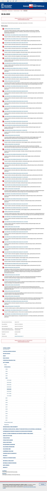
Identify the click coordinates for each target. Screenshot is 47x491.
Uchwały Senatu (16, 10)
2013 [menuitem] (7, 415)
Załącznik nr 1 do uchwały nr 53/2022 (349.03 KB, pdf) (15, 301)
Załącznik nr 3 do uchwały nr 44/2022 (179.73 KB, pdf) (15, 159)
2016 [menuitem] (7, 409)
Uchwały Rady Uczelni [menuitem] (8, 422)
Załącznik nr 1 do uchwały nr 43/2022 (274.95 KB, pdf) (15, 140)
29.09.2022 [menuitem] (9, 391)
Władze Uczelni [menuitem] (6, 353)
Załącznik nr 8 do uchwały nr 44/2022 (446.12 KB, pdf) (15, 181)
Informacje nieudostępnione (9, 462)
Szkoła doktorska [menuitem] (7, 442)
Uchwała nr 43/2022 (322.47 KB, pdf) (11, 135)
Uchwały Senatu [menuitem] (7, 366)
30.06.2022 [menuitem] (9, 389)
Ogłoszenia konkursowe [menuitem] (8, 446)
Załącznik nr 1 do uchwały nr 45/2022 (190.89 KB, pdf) (15, 194)
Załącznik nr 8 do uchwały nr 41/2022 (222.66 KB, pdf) (15, 63)
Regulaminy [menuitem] (6, 424)
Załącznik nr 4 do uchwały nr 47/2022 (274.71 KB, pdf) (15, 247)
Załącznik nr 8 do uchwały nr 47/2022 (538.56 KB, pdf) (15, 263)
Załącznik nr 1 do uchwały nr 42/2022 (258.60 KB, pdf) (15, 106)
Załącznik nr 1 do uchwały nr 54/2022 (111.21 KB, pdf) (15, 310)
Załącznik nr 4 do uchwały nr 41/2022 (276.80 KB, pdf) (15, 46)
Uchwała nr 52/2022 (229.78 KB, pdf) (11, 291)
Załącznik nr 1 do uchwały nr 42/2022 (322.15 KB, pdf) (15, 86)
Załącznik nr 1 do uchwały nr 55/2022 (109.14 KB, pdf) (15, 314)
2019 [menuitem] (7, 402)
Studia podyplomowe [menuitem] (8, 440)
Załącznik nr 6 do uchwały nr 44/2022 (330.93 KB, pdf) (15, 173)
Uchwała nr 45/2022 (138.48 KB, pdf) (11, 189)
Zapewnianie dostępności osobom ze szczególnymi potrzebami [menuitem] (17, 431)
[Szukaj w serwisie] (44, 1)
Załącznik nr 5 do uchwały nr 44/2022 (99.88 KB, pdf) (14, 168)
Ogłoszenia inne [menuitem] (7, 448)
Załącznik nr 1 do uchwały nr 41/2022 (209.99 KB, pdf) (15, 35)
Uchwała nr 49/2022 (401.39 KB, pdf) (11, 275)
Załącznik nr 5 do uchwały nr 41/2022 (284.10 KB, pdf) (15, 50)
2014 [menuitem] (7, 413)
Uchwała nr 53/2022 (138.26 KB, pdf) (11, 296)
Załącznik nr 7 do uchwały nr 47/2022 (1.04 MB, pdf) (14, 260)
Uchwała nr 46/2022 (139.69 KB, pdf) (11, 212)
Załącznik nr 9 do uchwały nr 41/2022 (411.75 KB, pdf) (15, 68)
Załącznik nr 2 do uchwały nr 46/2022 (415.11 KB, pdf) (15, 222)
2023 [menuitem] (7, 375)
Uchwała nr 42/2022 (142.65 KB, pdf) (11, 81)
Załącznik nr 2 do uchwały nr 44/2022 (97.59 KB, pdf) (14, 154)
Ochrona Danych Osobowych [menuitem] (9, 453)
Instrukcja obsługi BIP (8, 460)
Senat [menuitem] (24, 356)
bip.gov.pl (4, 473)
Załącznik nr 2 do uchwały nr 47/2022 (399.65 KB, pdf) (15, 237)
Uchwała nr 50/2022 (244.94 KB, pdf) (11, 280)
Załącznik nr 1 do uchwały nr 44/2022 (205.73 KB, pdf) (15, 149)
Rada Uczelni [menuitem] (6, 358)
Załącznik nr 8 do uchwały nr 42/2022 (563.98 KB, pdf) (15, 125)
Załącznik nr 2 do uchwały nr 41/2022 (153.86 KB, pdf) (15, 39)
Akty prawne (10, 10)
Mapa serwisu (6, 465)
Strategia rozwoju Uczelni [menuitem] (9, 351)
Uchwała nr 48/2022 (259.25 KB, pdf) (11, 267)
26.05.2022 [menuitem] (9, 386)
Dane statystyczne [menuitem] (7, 435)
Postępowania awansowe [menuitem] (9, 444)
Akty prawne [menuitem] (6, 362)
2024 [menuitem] (7, 373)
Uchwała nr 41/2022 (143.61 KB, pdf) (11, 29)
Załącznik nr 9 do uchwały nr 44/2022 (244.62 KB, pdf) (15, 185)
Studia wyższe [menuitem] (6, 437)
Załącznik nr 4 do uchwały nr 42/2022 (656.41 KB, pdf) (15, 101)
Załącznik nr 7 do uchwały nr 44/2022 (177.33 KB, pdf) (15, 177)
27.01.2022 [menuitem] (9, 380)
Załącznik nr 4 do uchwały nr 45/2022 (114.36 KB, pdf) (15, 208)
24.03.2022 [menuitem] (9, 382)
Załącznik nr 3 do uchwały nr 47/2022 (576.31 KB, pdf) (15, 242)
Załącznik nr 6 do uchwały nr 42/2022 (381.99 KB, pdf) (15, 116)
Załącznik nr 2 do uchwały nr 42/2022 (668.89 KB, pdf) (15, 91)
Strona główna (4, 10)
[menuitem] (45, 351)
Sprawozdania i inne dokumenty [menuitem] (10, 426)
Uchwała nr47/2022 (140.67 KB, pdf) (11, 227)
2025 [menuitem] (7, 371)
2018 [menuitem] (7, 404)
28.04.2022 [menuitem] (9, 384)
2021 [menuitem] (26, 398)
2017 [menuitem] (7, 406)
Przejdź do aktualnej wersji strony (23, 19)
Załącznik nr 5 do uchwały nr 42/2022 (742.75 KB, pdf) (15, 111)
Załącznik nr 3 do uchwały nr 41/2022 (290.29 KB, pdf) (15, 43)
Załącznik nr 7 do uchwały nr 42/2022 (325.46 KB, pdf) (15, 121)
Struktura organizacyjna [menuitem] (9, 360)
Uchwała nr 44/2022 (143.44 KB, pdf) (11, 144)
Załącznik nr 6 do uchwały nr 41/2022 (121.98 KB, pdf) (15, 54)
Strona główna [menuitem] (6, 348)
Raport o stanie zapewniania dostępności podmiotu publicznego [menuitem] (18, 433)
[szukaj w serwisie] (34, 1)
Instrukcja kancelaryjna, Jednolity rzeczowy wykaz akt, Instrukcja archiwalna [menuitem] (22, 429)
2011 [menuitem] (7, 420)
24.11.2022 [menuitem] (9, 393)
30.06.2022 (25, 10)
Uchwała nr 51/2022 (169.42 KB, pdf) (11, 285)
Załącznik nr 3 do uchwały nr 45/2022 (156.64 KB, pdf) (15, 204)
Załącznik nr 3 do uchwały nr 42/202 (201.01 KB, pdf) (14, 96)
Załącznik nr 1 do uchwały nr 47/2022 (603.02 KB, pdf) (15, 232)
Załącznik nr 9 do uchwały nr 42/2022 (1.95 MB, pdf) (14, 130)
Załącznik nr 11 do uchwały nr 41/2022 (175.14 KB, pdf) (15, 77)
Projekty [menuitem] (5, 455)
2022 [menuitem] (26, 378)
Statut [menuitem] (5, 364)
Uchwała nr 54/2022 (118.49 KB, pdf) (11, 306)
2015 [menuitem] (7, 411)
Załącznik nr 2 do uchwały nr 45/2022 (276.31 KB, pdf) (15, 199)
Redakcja (5, 467)
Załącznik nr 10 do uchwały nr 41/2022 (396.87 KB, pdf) (15, 73)
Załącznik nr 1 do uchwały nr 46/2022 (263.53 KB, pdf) (15, 217)
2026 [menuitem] (7, 369)
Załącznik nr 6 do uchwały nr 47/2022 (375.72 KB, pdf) (15, 256)
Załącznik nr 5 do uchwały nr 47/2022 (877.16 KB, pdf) (15, 252)
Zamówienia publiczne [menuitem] (8, 451)
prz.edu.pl (4, 470)
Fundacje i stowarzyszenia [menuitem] (9, 457)
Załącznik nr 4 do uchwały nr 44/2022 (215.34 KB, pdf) (15, 163)
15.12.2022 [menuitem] (9, 395)
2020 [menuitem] (26, 400)
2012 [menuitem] (7, 418)
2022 (21, 10)
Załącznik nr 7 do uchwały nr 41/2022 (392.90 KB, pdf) (15, 58)
